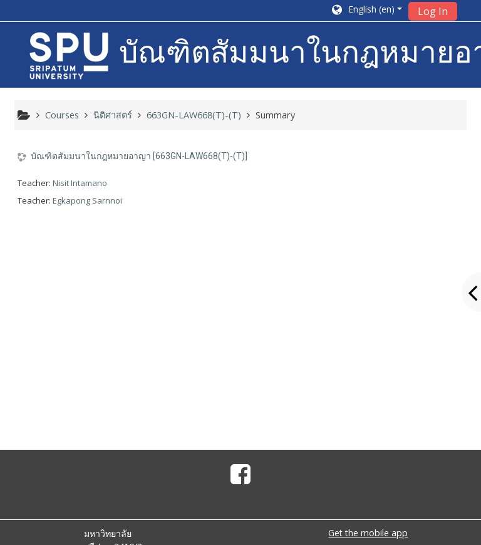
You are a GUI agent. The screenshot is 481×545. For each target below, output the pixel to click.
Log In (433, 11)
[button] (366, 11)
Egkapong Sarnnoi (87, 200)
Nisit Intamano (80, 183)
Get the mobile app (368, 533)
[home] (69, 55)
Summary (275, 115)
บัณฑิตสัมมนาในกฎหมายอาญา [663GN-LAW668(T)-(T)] (139, 156)
